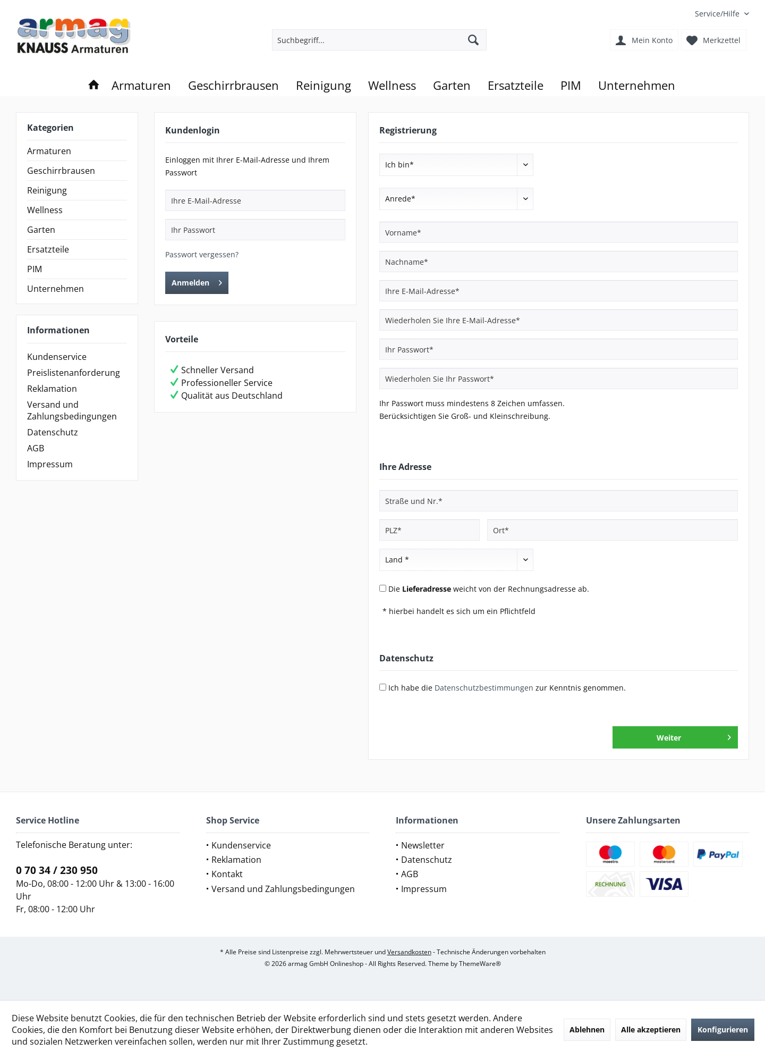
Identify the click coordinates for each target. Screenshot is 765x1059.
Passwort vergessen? (202, 254)
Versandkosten (409, 951)
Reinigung (47, 190)
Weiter (694, 736)
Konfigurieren (723, 1029)
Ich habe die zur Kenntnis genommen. (507, 688)
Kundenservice (57, 357)
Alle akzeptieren (651, 1029)
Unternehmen (55, 289)
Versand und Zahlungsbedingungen (72, 410)
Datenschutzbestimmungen (484, 688)
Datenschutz (52, 432)
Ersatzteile (48, 249)
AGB (35, 448)
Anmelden (197, 281)
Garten (41, 230)
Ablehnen (587, 1029)
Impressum (50, 464)
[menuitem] (718, 13)
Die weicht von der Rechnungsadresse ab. (488, 589)
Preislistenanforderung (73, 373)
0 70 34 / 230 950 (57, 870)
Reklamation (52, 388)
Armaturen (49, 151)
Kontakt (227, 874)
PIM (34, 269)
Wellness (45, 210)
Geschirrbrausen (61, 170)
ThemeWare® (480, 963)
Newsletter (423, 845)
